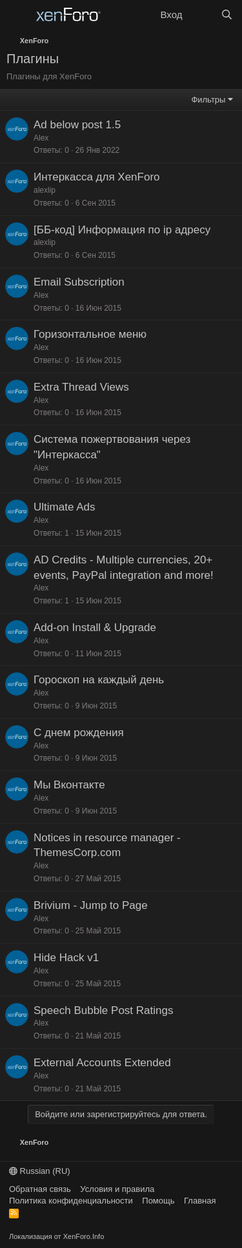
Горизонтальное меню (90, 334)
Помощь (158, 1200)
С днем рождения (79, 732)
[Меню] (18, 15)
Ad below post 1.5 (77, 125)
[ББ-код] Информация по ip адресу (122, 230)
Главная (200, 1200)
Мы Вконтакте (69, 785)
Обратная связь (40, 1189)
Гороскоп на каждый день (99, 680)
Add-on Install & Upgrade (95, 627)
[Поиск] (226, 14)
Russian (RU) (39, 1171)
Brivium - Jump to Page (91, 905)
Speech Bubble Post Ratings (103, 1010)
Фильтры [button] (208, 99)
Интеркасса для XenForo (97, 177)
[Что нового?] (201, 14)
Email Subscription (79, 282)
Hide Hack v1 (66, 957)
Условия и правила (117, 1189)
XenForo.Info (84, 1236)
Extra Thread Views (81, 387)
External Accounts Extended (102, 1063)
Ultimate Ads (64, 507)
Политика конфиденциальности (71, 1200)
